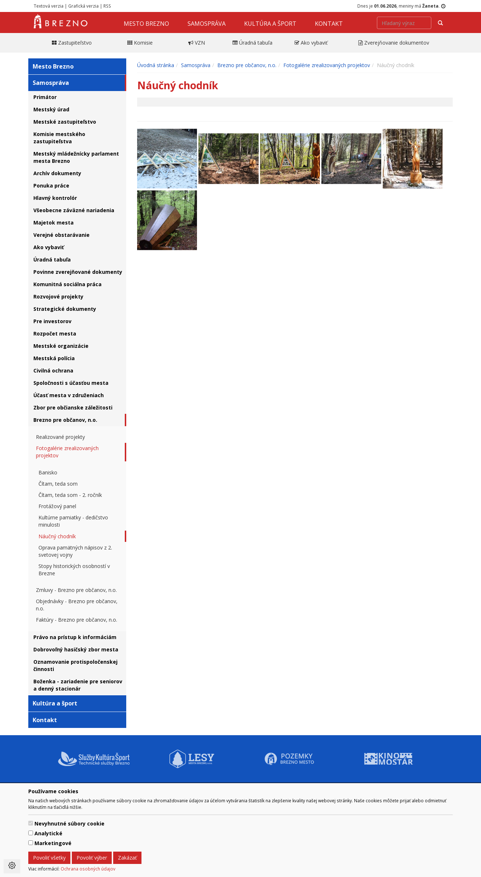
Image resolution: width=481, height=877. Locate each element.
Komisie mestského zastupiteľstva (59, 138)
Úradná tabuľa (52, 259)
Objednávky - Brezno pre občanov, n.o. (77, 605)
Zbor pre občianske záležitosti (72, 407)
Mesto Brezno (146, 24)
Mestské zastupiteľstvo (64, 121)
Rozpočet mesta (54, 333)
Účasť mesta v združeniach (68, 395)
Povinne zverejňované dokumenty (77, 271)
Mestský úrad (51, 109)
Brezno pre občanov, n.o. (65, 419)
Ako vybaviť (48, 247)
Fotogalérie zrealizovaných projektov (67, 452)
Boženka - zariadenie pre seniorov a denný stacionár (77, 685)
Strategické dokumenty (64, 308)
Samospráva (207, 24)
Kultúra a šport (270, 24)
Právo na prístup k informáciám (74, 637)
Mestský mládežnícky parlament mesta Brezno (76, 157)
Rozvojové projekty (58, 296)
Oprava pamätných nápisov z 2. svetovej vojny (75, 551)
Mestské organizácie (61, 345)
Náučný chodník (57, 536)
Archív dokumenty (57, 173)
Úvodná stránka (155, 65)
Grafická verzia (83, 6)
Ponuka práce (51, 185)
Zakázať (127, 857)
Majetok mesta (53, 222)
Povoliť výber (92, 857)
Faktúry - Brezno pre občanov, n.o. (76, 619)
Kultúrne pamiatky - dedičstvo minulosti (73, 521)
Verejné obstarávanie (61, 234)
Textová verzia (48, 6)
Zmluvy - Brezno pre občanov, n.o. (76, 589)
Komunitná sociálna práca (67, 284)
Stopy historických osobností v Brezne (74, 570)
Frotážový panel (57, 506)
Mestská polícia (54, 358)
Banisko (47, 472)
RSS (107, 6)
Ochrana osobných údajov (88, 869)
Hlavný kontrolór (55, 197)
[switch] (30, 823)
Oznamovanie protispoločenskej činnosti (75, 665)
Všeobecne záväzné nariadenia (73, 210)
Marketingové (52, 843)
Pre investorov (52, 321)
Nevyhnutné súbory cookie (69, 823)
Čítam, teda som (58, 483)
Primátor (45, 97)
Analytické (48, 833)
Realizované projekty (60, 436)
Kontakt (329, 24)
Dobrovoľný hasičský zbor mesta (75, 649)
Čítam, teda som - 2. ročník (70, 494)
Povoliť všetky (49, 857)
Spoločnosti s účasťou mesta (70, 382)
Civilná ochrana (53, 370)
